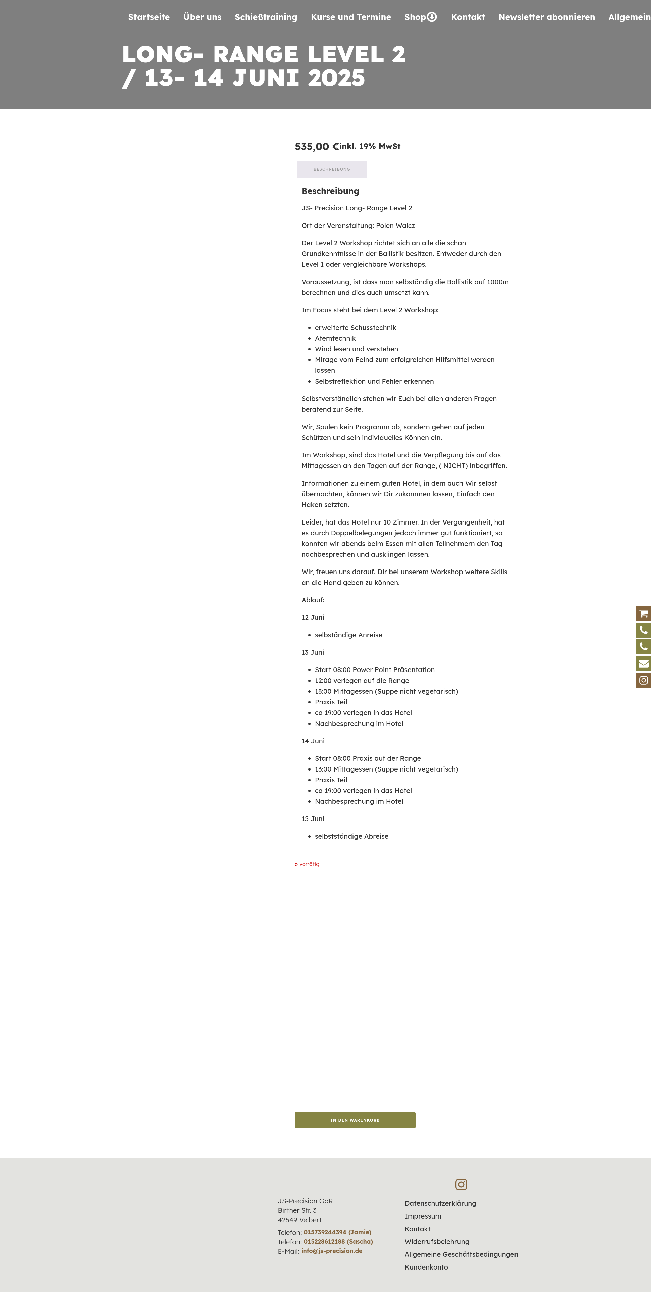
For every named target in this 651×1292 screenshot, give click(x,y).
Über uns (202, 17)
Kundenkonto (426, 1265)
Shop (421, 17)
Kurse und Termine (351, 17)
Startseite (149, 17)
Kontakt (468, 17)
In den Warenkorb (355, 1118)
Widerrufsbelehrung (436, 1240)
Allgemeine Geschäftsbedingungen (461, 1252)
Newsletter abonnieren (546, 17)
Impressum (422, 1214)
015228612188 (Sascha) (338, 1240)
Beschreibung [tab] (333, 168)
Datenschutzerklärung (440, 1201)
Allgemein (630, 17)
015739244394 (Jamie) (337, 1230)
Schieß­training (266, 17)
